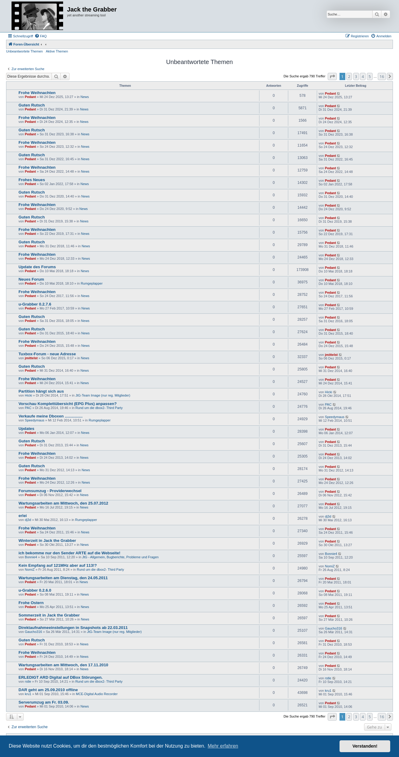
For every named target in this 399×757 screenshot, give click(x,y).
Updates (26, 428)
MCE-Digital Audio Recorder (97, 694)
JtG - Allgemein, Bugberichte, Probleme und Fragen (120, 557)
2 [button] (349, 76)
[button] (332, 76)
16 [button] (382, 76)
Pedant (30, 97)
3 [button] (356, 76)
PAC (28, 408)
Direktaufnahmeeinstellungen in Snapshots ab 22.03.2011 (73, 627)
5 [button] (370, 76)
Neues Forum (31, 279)
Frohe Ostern (31, 602)
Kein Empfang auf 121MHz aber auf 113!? (58, 565)
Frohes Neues (32, 179)
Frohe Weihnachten (37, 92)
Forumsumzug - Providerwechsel (50, 490)
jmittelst (31, 358)
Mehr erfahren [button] (223, 746)
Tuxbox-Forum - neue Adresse (47, 354)
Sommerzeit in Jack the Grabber (49, 615)
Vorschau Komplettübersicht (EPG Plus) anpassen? (68, 403)
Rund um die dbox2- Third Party (99, 408)
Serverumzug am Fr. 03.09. (44, 702)
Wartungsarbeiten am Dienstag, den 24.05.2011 (63, 578)
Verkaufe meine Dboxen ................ (51, 416)
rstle (28, 681)
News (84, 97)
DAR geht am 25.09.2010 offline (48, 690)
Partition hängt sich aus (41, 391)
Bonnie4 (31, 557)
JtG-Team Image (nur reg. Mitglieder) (103, 395)
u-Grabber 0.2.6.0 (35, 590)
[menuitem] (41, 36)
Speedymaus (34, 420)
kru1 (28, 694)
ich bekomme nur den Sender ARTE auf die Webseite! (69, 553)
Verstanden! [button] (365, 746)
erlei (23, 515)
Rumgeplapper (92, 283)
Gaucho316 (33, 632)
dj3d (28, 520)
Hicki (28, 395)
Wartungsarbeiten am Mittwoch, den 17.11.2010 (63, 665)
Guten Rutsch (32, 105)
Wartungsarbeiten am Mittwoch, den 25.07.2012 (63, 503)
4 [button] (363, 76)
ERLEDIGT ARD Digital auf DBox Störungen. (61, 677)
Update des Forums (37, 267)
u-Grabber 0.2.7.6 (35, 304)
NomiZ (30, 569)
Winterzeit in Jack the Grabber (47, 540)
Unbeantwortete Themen (24, 51)
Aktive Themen (57, 51)
